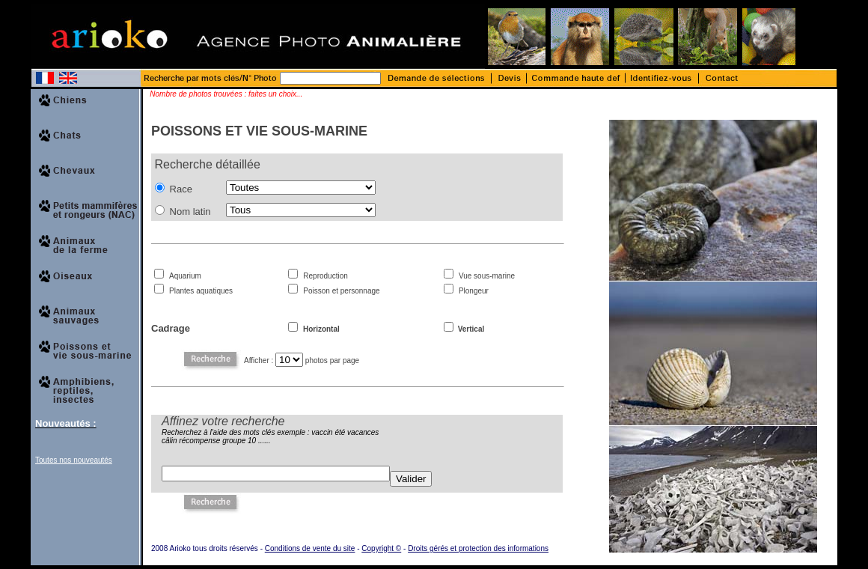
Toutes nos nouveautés (73, 460)
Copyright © (381, 548)
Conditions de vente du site (310, 548)
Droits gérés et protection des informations (478, 548)
